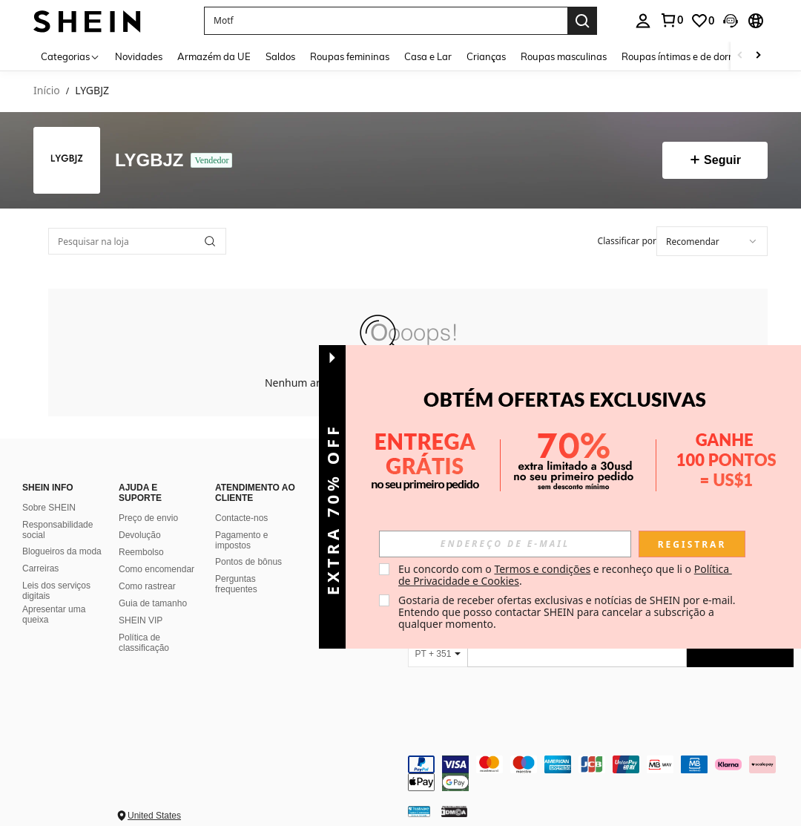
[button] (385, 21)
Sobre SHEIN (49, 507)
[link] (671, 20)
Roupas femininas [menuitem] (349, 56)
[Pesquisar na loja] (137, 241)
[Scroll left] (740, 56)
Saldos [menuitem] (280, 56)
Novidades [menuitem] (138, 56)
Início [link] (46, 91)
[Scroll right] (758, 56)
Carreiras (40, 568)
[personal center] (643, 21)
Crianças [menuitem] (486, 56)
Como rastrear (147, 586)
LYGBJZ (149, 160)
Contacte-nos (241, 518)
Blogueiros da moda (62, 551)
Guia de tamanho (153, 603)
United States (154, 815)
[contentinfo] (601, 773)
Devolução (140, 535)
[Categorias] (70, 56)
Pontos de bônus (248, 562)
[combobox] (712, 241)
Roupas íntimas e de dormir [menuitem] (682, 56)
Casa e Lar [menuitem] (428, 56)
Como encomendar (156, 569)
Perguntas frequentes (236, 584)
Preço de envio (148, 518)
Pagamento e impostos (241, 540)
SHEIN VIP (140, 620)
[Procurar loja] (210, 241)
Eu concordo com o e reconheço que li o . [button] (565, 575)
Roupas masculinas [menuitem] (564, 56)
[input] (505, 544)
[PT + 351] (437, 653)
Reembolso (141, 552)
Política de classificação (144, 642)
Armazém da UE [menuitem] (214, 56)
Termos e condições (542, 569)
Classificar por (627, 241)
